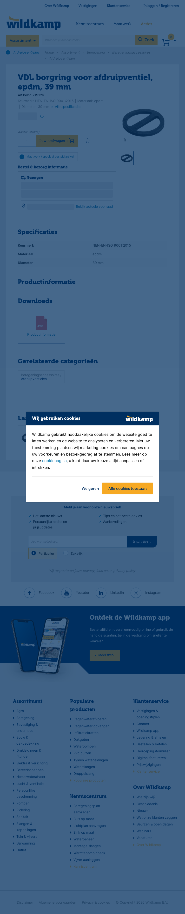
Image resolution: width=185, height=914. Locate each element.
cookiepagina (54, 460)
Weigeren (90, 489)
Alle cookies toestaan (127, 489)
